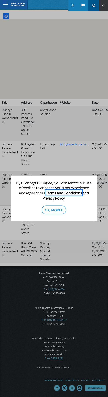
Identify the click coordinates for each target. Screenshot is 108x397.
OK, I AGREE (54, 209)
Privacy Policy (54, 198)
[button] (82, 5)
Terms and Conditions (64, 192)
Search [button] (93, 5)
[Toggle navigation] (4, 4)
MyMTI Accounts (72, 5)
